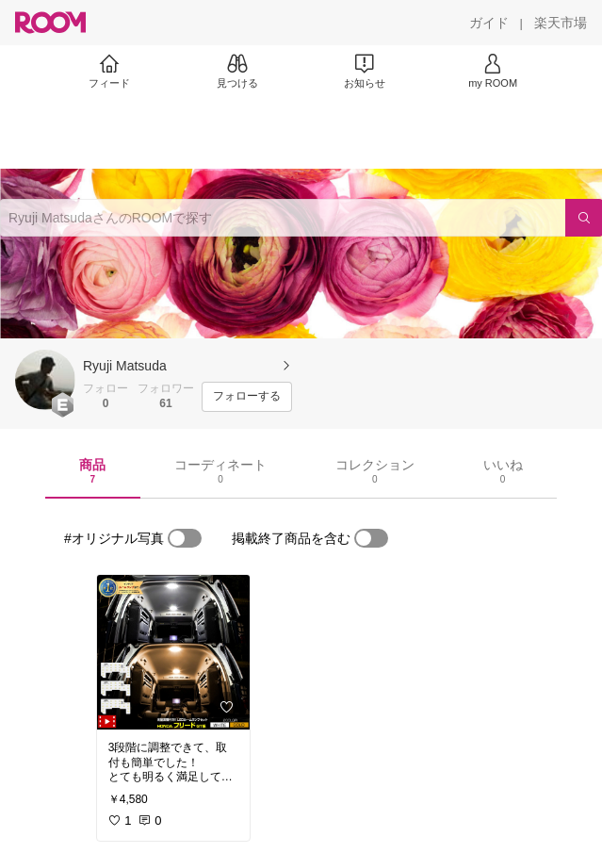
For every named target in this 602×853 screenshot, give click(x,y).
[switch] (185, 538)
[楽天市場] (560, 22)
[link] (173, 652)
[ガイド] (489, 22)
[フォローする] (247, 397)
